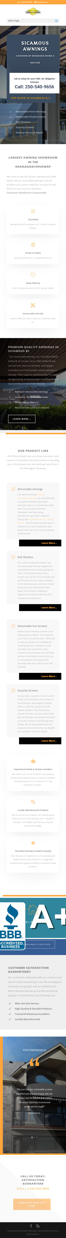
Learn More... (25, 419)
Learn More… (51, 543)
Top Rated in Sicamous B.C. (31, 98)
